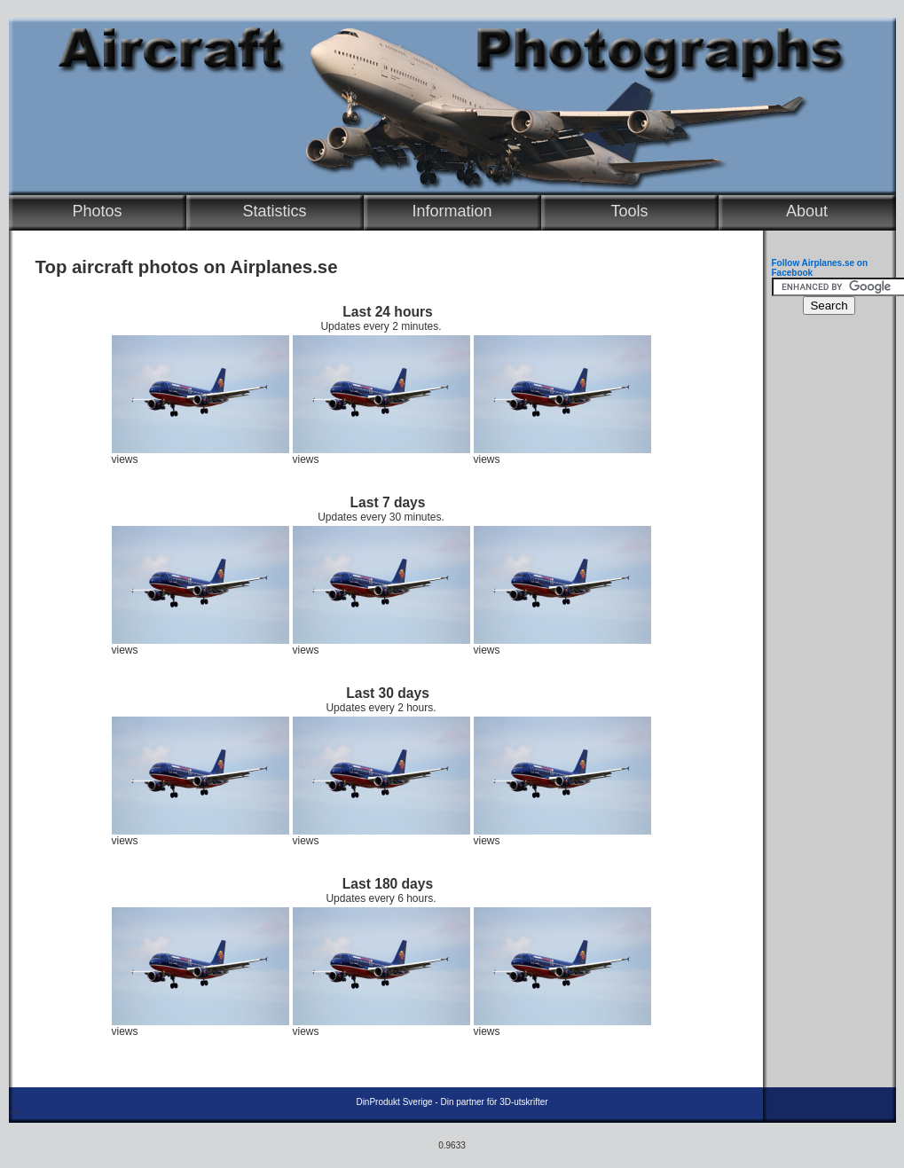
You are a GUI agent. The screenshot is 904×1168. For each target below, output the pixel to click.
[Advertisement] (825, 591)
